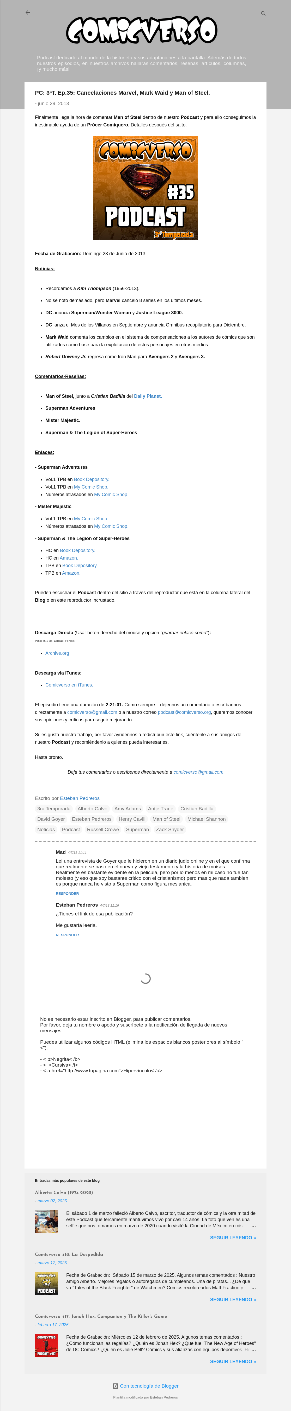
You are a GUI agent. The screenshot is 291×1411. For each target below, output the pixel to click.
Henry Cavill (132, 819)
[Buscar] (263, 14)
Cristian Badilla (197, 808)
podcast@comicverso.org (184, 712)
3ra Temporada (53, 808)
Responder (67, 894)
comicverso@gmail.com (92, 712)
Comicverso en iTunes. (69, 685)
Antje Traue (160, 808)
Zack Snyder (170, 829)
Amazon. (69, 558)
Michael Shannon (206, 819)
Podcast (71, 829)
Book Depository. (92, 479)
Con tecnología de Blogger (145, 1386)
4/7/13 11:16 (109, 905)
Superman (137, 829)
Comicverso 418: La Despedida (69, 1254)
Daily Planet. (148, 396)
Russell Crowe (103, 829)
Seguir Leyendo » (233, 1237)
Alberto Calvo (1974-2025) (64, 1192)
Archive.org (57, 653)
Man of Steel (166, 819)
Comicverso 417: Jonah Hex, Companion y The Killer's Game (101, 1316)
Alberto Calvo (92, 808)
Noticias (46, 829)
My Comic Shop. (91, 487)
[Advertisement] (145, 1120)
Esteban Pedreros (92, 819)
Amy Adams (127, 808)
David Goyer (51, 819)
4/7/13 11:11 (77, 853)
